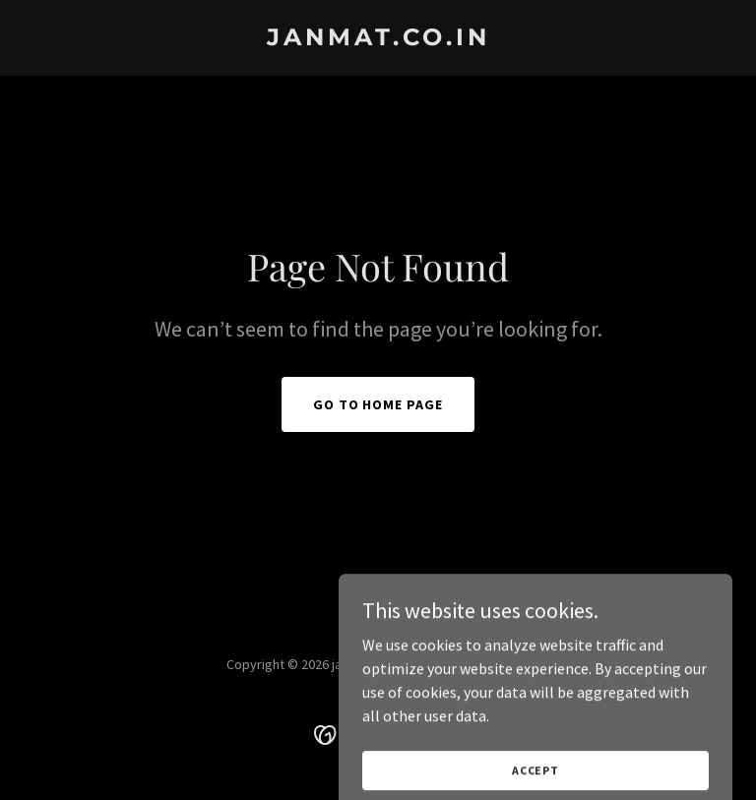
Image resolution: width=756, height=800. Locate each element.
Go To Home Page (378, 404)
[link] (378, 39)
